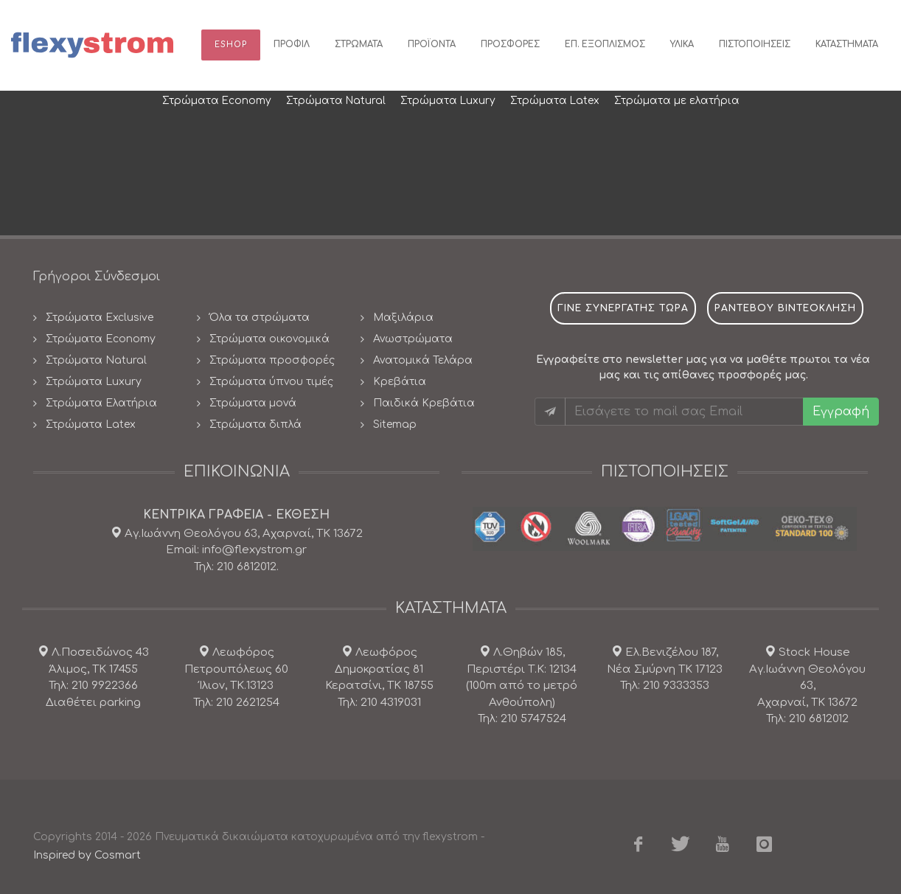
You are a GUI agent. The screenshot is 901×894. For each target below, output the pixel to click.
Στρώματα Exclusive (99, 317)
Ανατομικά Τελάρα (423, 360)
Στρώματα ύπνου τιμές (271, 381)
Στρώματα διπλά (255, 424)
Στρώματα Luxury (94, 381)
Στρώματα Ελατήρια (101, 403)
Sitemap (395, 424)
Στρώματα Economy (101, 338)
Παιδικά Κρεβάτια (424, 403)
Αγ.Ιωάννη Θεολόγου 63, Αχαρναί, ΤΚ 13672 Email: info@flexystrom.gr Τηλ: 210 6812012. (242, 550)
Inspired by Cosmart (87, 855)
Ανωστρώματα (413, 338)
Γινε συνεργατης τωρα (623, 308)
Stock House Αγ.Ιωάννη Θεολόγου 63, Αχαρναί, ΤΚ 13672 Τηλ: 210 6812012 (807, 685)
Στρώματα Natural (96, 360)
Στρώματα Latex (91, 424)
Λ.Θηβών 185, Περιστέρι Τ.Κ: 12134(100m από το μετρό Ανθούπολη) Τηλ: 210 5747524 (521, 685)
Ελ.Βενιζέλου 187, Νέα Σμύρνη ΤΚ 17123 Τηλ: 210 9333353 (665, 669)
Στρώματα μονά (252, 403)
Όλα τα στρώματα (259, 317)
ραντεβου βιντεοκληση (785, 308)
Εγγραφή (841, 411)
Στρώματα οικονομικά (269, 338)
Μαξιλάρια (403, 317)
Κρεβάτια (399, 381)
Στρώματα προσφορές (272, 360)
